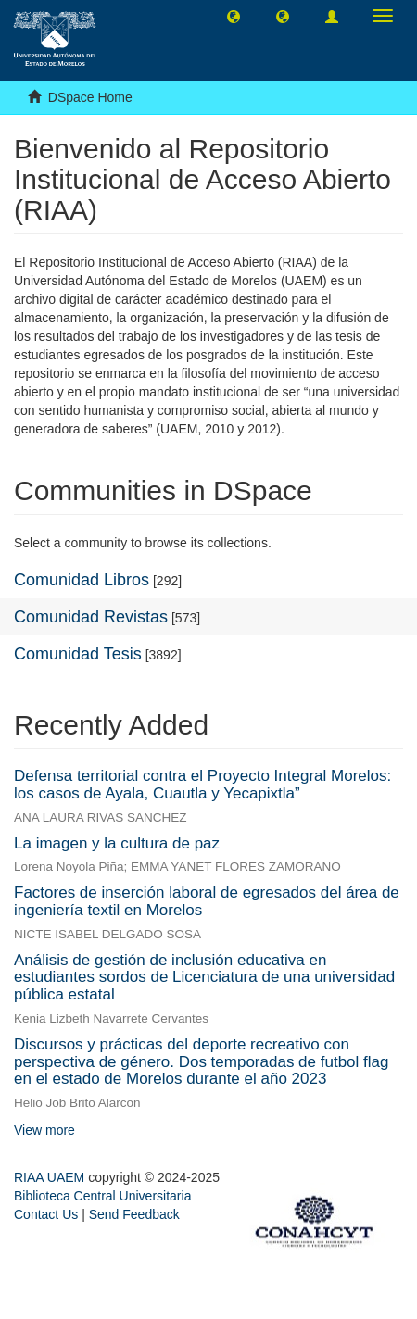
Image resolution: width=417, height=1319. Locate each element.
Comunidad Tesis (78, 654)
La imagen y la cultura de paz (117, 843)
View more (44, 1130)
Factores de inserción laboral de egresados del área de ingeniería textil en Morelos (206, 901)
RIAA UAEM (51, 1177)
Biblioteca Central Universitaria (102, 1195)
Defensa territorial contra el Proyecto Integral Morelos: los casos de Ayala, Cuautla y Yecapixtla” (202, 784)
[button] (233, 15)
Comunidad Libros (81, 580)
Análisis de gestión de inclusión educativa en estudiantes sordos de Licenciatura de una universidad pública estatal (204, 977)
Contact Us (46, 1214)
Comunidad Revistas (91, 617)
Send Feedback (134, 1214)
